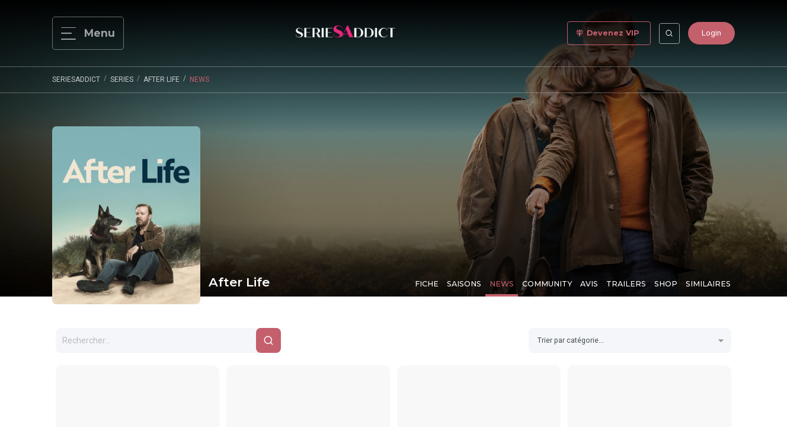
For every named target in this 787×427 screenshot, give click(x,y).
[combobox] (630, 340)
